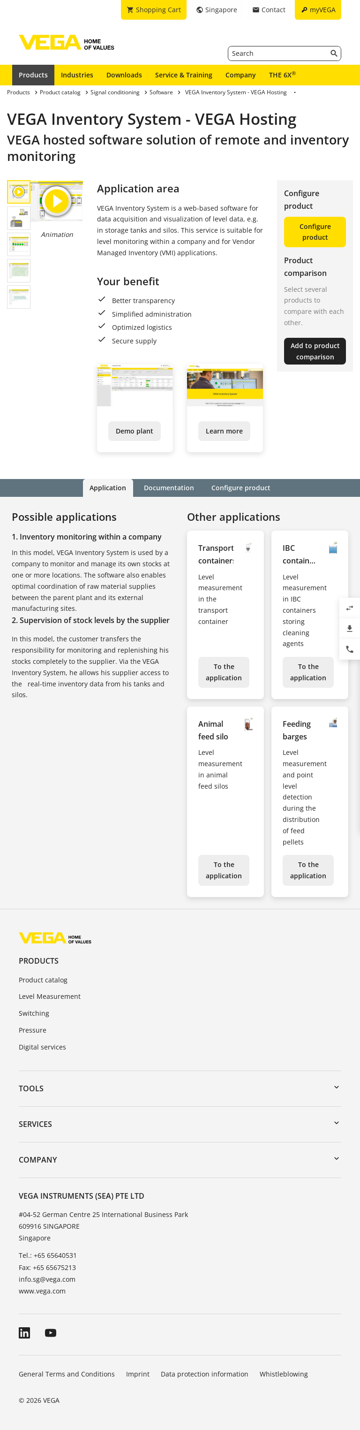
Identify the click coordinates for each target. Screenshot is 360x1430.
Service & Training (183, 74)
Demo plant (134, 430)
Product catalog (43, 979)
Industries (77, 74)
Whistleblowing (284, 1373)
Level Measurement (50, 996)
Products (33, 74)
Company (240, 74)
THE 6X (282, 74)
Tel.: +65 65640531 (48, 1255)
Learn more (224, 430)
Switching (34, 1013)
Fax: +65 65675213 (47, 1267)
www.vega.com (42, 1290)
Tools (31, 1088)
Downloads (124, 74)
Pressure (32, 1030)
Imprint (138, 1373)
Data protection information (204, 1373)
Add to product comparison (315, 351)
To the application (224, 672)
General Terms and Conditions (67, 1373)
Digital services (42, 1046)
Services (35, 1124)
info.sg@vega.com (47, 1279)
